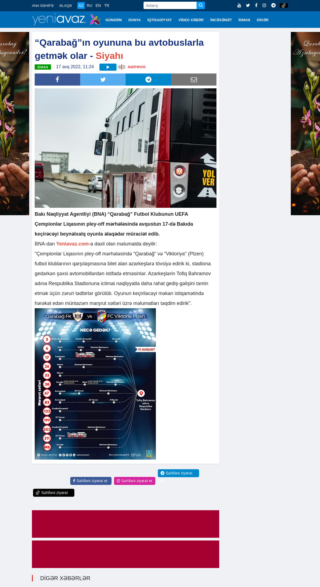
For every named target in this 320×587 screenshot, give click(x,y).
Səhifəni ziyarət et (90, 481)
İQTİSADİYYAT (159, 20)
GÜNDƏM (113, 20)
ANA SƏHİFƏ (43, 6)
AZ (80, 5)
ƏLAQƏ (65, 6)
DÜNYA (134, 20)
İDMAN (244, 20)
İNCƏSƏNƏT (221, 20)
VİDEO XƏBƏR (191, 20)
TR (106, 5)
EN (98, 5)
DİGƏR (263, 20)
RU (89, 5)
